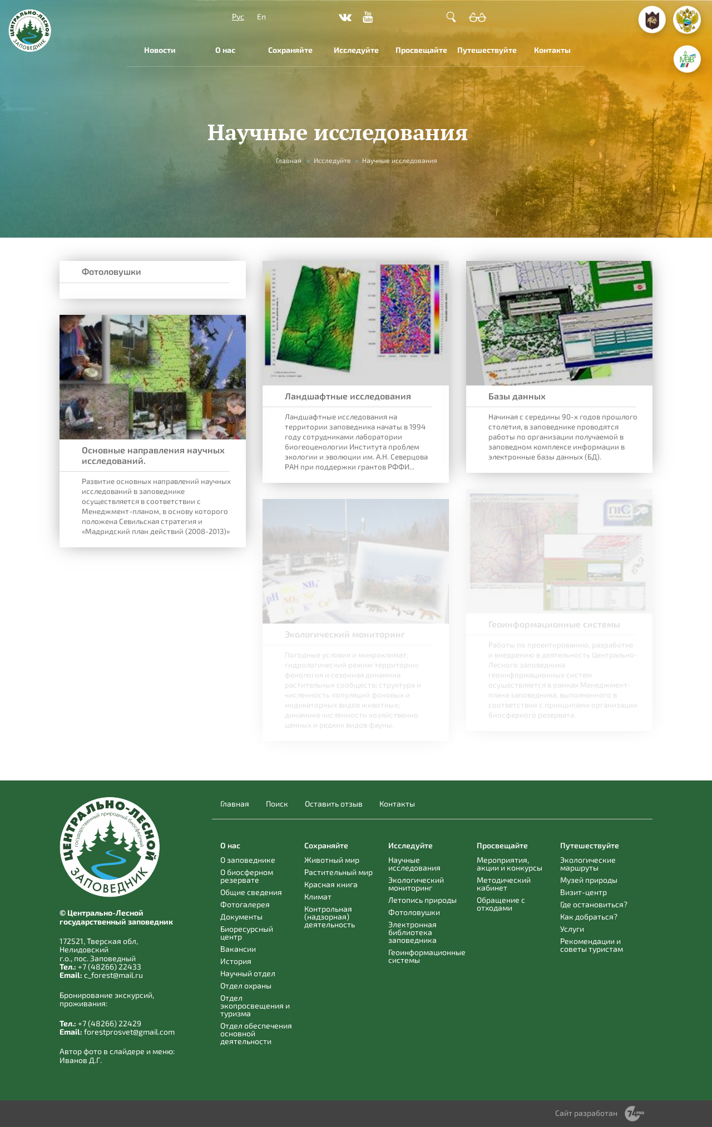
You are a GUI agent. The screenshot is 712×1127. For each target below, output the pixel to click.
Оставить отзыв (334, 804)
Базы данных (517, 396)
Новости (160, 50)
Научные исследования (414, 863)
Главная (288, 160)
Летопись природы (422, 899)
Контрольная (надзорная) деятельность (329, 916)
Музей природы (588, 879)
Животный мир (331, 859)
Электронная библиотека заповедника (412, 932)
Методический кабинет (504, 883)
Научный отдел (247, 973)
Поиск (277, 804)
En (261, 16)
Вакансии (238, 948)
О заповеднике (247, 859)
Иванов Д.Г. (81, 1060)
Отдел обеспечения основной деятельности (256, 1033)
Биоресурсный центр (246, 932)
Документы (241, 916)
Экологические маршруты (588, 863)
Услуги (572, 928)
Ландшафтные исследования (348, 396)
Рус (238, 16)
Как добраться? (588, 916)
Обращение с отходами (501, 903)
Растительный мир (338, 872)
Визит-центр (583, 892)
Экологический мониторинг (416, 883)
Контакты (552, 50)
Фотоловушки (111, 271)
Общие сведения (251, 892)
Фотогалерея (245, 904)
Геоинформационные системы (427, 956)
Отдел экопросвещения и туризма (255, 1005)
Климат (318, 896)
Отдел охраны (245, 985)
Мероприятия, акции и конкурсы (509, 863)
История (235, 961)
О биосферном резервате (246, 875)
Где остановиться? (593, 904)
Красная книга (331, 884)
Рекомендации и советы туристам (591, 944)
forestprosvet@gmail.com (129, 1031)
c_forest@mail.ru (113, 975)
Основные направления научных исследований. (153, 455)
